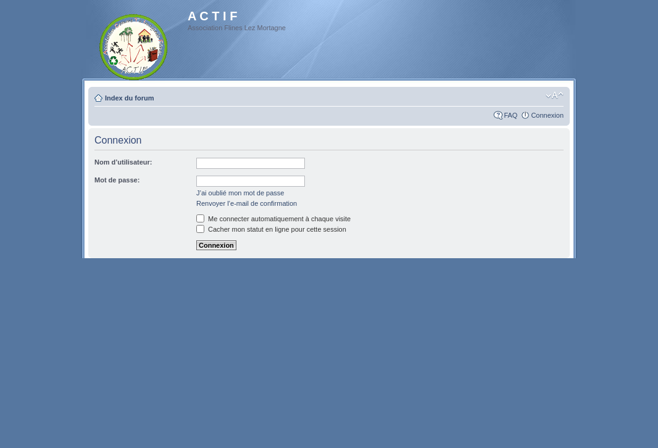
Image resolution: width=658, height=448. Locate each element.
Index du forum (129, 98)
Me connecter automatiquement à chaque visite (273, 218)
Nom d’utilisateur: (123, 162)
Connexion (547, 115)
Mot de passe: (117, 180)
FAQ (510, 115)
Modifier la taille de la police (555, 95)
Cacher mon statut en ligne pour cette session (271, 229)
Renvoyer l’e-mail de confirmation (246, 203)
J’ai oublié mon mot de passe (240, 193)
